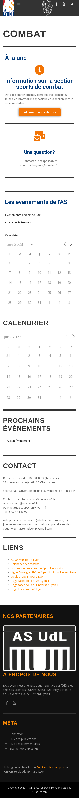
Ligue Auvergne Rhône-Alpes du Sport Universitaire (43, 572)
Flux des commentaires (25, 744)
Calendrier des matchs (25, 564)
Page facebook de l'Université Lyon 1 (34, 585)
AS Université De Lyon (25, 560)
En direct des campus (50, 767)
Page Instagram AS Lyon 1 (28, 589)
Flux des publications (23, 739)
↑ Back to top (39, 791)
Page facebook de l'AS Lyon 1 (30, 581)
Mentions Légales (61, 787)
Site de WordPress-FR (24, 748)
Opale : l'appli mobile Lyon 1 (29, 576)
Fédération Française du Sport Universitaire (38, 568)
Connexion (17, 734)
